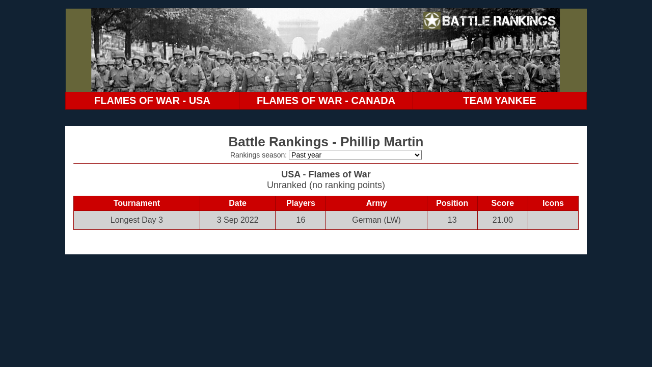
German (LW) (376, 220)
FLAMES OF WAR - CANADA (326, 100)
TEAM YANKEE (499, 100)
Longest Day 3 (137, 220)
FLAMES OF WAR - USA (152, 100)
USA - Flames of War (326, 174)
